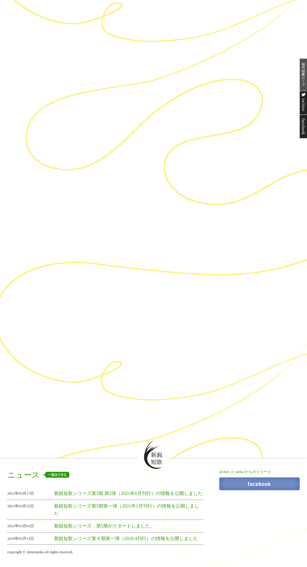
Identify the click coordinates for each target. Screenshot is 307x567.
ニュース (38, 475)
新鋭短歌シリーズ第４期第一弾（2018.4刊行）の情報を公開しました (126, 538)
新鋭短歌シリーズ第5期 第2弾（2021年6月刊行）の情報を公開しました (128, 493)
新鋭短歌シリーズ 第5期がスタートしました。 (104, 525)
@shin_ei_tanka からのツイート (245, 471)
